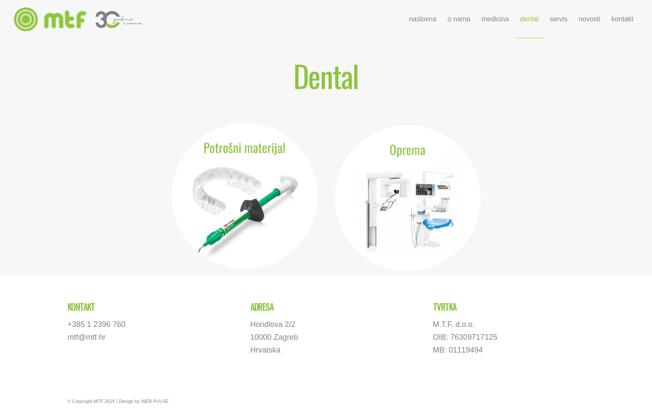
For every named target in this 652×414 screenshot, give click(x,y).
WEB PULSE (154, 401)
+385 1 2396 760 (97, 324)
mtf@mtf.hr (87, 337)
